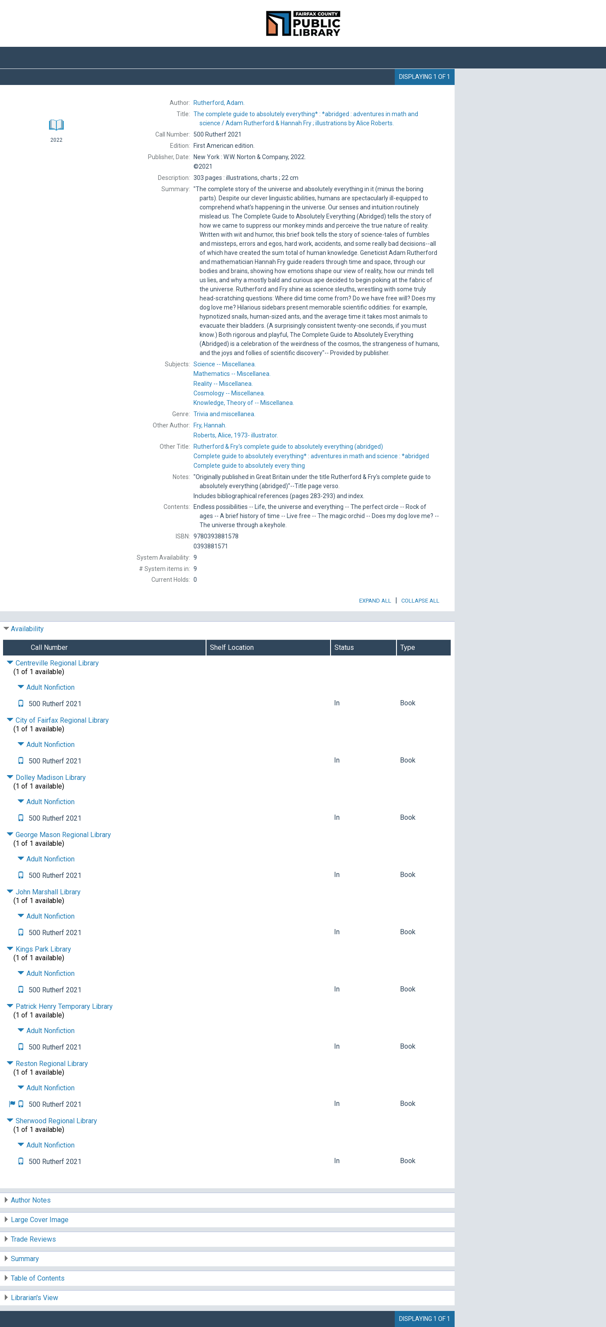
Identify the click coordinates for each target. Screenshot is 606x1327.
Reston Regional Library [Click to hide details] (47, 1064)
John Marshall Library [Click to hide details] (44, 892)
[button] (12, 1104)
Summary (25, 1259)
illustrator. (235, 435)
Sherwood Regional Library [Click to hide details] (52, 1121)
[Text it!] (20, 704)
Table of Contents (38, 1278)
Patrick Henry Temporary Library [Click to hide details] (60, 1006)
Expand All (375, 600)
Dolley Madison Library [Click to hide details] (46, 777)
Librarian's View (34, 1298)
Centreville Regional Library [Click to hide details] (53, 663)
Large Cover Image (40, 1220)
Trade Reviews (33, 1239)
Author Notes (31, 1200)
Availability (27, 629)
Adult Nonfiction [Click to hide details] (46, 687)
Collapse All (420, 600)
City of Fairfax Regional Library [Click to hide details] (58, 720)
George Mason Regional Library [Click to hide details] (59, 835)
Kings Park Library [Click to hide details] (39, 949)
